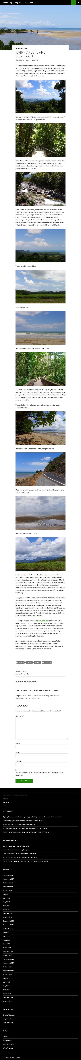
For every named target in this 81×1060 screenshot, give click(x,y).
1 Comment (36, 60)
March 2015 (7, 993)
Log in (5, 1036)
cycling (29, 662)
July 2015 (6, 978)
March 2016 (7, 948)
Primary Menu (78, 2)
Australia (20, 662)
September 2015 (8, 970)
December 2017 (8, 875)
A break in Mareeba (40, 672)
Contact (6, 803)
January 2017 (7, 917)
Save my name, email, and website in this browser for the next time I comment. (40, 773)
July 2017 (6, 894)
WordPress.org (8, 1048)
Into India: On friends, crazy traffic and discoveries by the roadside (25, 828)
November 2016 (8, 925)
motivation (47, 662)
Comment (20, 716)
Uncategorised (8, 1023)
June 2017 (6, 898)
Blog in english (21, 48)
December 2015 (8, 959)
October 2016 (8, 928)
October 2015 (8, 967)
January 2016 (7, 955)
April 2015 (6, 990)
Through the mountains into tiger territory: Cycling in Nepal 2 (23, 821)
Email (18, 752)
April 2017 (6, 906)
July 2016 (6, 932)
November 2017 (8, 879)
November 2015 (8, 963)
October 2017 (8, 883)
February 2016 (8, 951)
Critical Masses (43, 621)
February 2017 (8, 913)
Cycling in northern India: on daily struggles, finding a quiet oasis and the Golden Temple (32, 817)
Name (18, 743)
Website (19, 761)
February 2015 (8, 997)
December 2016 (8, 921)
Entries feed (7, 1040)
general (37, 662)
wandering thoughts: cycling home (18, 2)
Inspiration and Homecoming (40, 680)
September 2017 (8, 886)
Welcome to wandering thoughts (14, 795)
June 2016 (6, 936)
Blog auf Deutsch (9, 1015)
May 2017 (6, 902)
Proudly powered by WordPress (12, 1057)
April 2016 (6, 944)
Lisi (28, 60)
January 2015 (7, 1001)
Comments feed (8, 1044)
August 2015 (7, 974)
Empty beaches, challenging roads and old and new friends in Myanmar (26, 832)
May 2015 (6, 986)
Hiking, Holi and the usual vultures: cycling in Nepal (19, 824)
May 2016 (6, 940)
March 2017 (7, 909)
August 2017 (7, 890)
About (5, 799)
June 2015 (6, 982)
